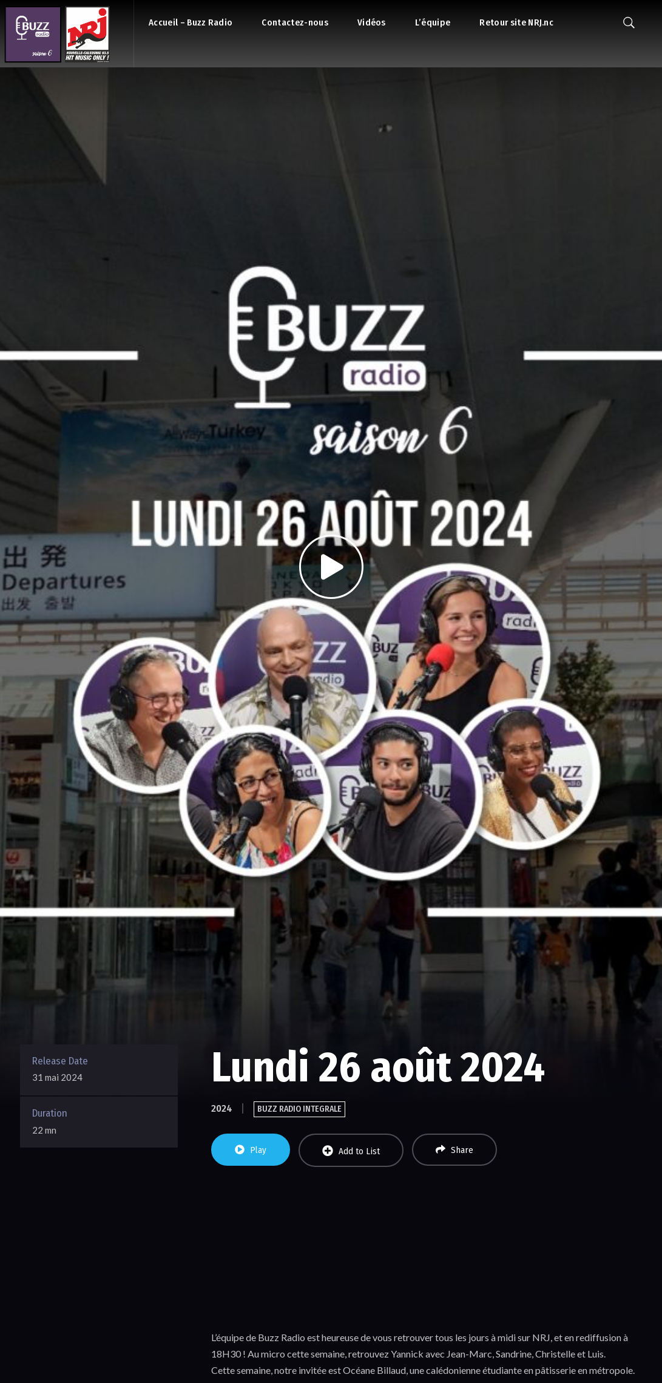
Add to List (351, 1151)
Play (250, 1150)
